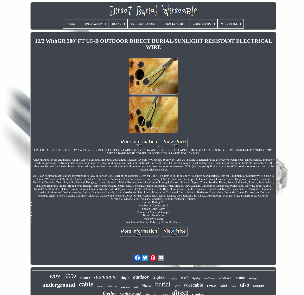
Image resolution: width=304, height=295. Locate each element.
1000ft (85, 278)
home (233, 286)
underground (58, 284)
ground (100, 286)
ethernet (112, 286)
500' (177, 286)
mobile (240, 278)
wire (55, 276)
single (125, 278)
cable (86, 284)
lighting (196, 278)
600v (70, 276)
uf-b (244, 285)
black (146, 285)
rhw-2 (211, 286)
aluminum (105, 276)
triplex (159, 277)
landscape (225, 278)
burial (162, 284)
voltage (253, 278)
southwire (209, 278)
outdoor (141, 277)
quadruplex (125, 287)
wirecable (193, 285)
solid (223, 286)
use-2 (185, 278)
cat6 (136, 287)
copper (258, 285)
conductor (172, 279)
